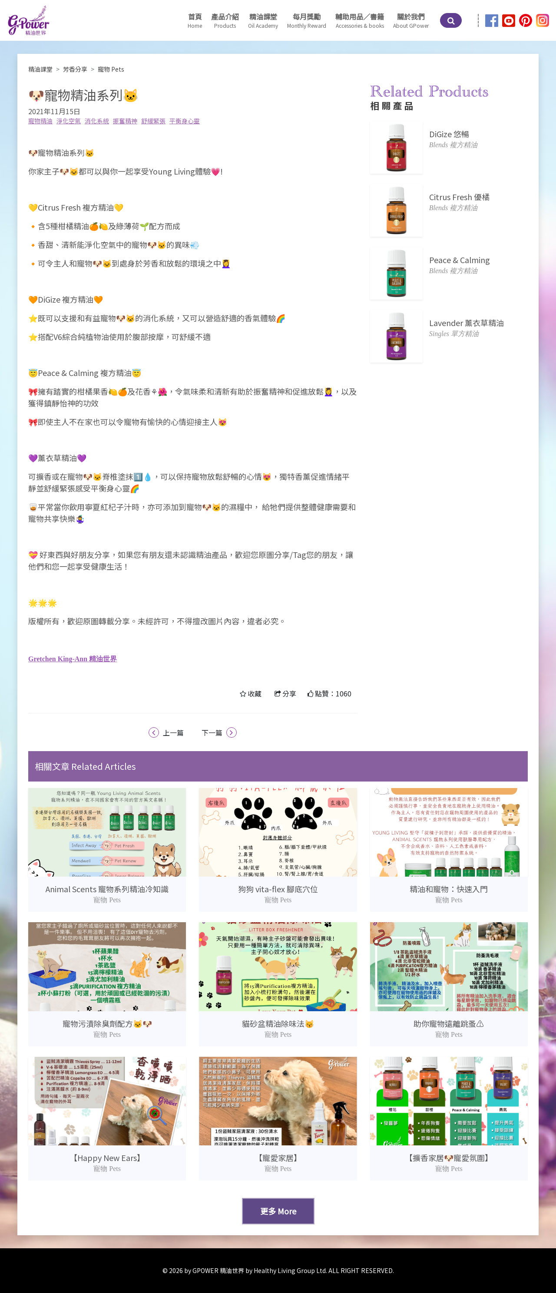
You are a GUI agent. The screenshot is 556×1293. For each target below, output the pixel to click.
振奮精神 (125, 120)
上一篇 (166, 732)
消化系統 (97, 120)
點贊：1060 (333, 693)
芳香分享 (75, 69)
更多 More (278, 1211)
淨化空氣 (68, 120)
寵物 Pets (111, 69)
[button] (263, 20)
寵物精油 (40, 120)
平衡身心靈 (184, 120)
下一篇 (219, 732)
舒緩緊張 (153, 120)
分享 (289, 693)
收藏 (254, 693)
